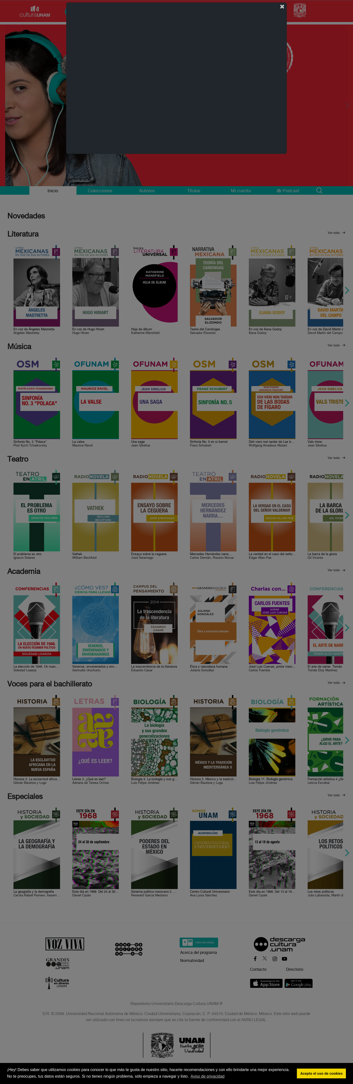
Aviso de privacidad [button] (207, 1076)
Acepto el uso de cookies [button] (321, 1073)
